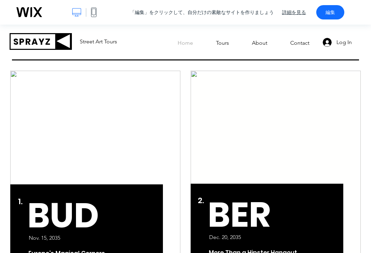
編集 (330, 12)
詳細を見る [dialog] (294, 12)
